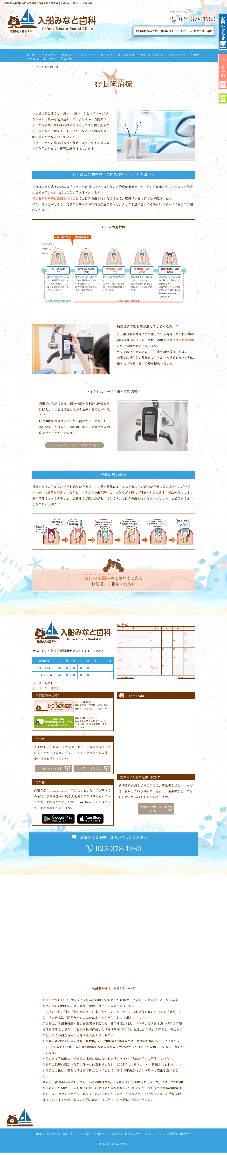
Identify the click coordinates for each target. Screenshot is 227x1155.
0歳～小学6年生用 (51, 768)
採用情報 (49, 59)
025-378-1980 (197, 19)
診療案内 (67, 55)
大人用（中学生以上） (90, 768)
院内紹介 (106, 55)
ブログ (195, 55)
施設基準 (66, 59)
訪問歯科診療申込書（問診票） (153, 809)
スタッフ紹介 (87, 55)
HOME (31, 55)
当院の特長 (49, 55)
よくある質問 (126, 55)
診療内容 (67, 1136)
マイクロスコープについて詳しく (73, 445)
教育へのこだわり (151, 55)
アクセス (32, 59)
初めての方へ (176, 55)
